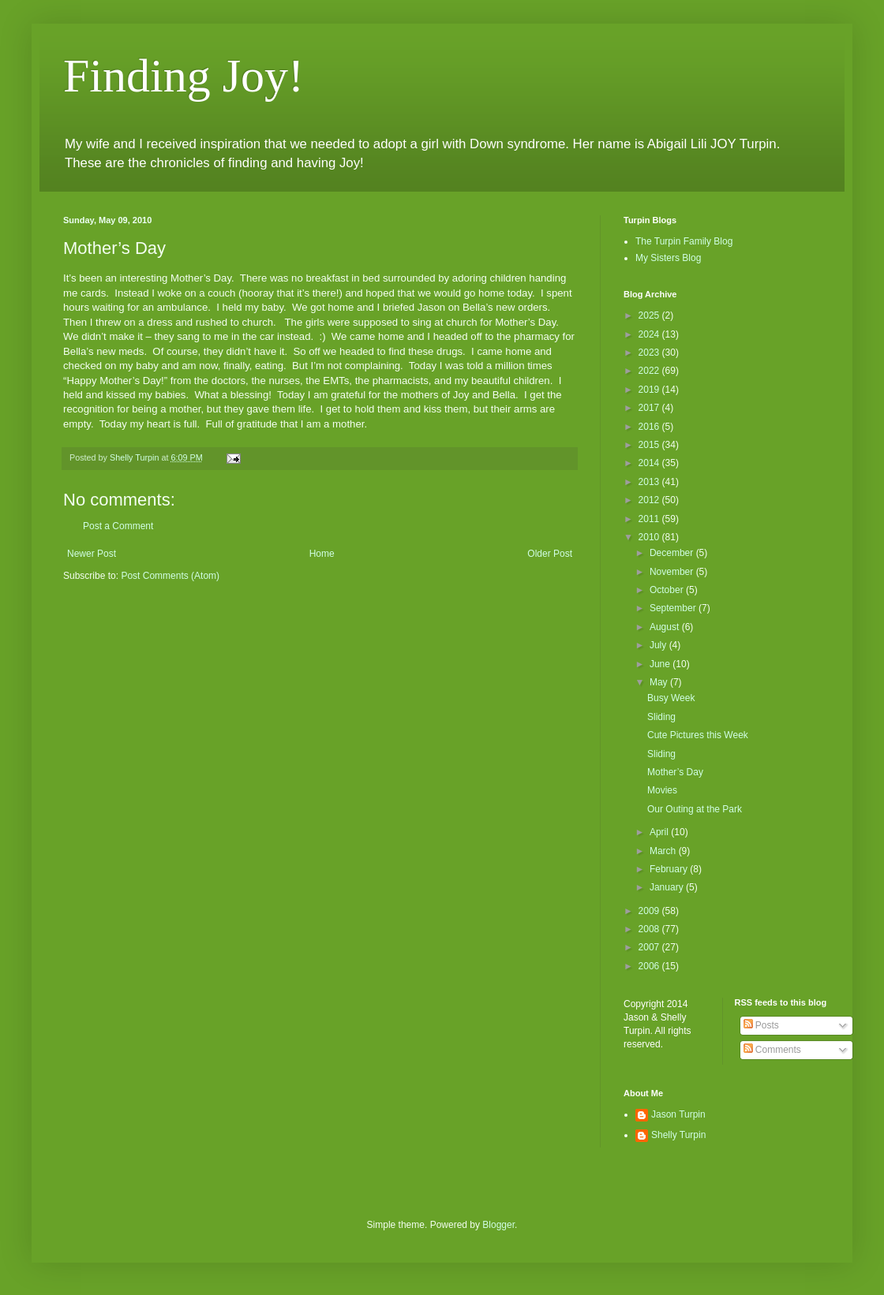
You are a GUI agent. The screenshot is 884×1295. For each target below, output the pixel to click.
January (668, 887)
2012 (650, 500)
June (661, 664)
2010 (650, 537)
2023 (650, 352)
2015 (650, 444)
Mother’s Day (675, 772)
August (666, 627)
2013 (650, 481)
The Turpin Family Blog (683, 241)
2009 (650, 910)
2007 (650, 947)
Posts (761, 1025)
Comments (772, 1049)
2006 (650, 966)
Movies (662, 790)
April (660, 832)
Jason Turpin (678, 1114)
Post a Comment (118, 526)
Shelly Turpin (678, 1134)
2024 (650, 334)
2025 (650, 315)
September (674, 608)
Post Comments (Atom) (170, 575)
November (673, 571)
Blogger (498, 1224)
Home (322, 553)
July (659, 645)
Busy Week (671, 697)
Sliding (661, 716)
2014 (650, 462)
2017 (650, 407)
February (670, 869)
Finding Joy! (183, 76)
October (668, 589)
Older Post (549, 553)
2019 (650, 389)
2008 (650, 929)
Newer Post (91, 553)
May (660, 682)
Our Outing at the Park (694, 809)
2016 (650, 426)
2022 (650, 370)
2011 (650, 518)
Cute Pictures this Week (697, 735)
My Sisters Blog (668, 257)
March (664, 850)
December (673, 552)
